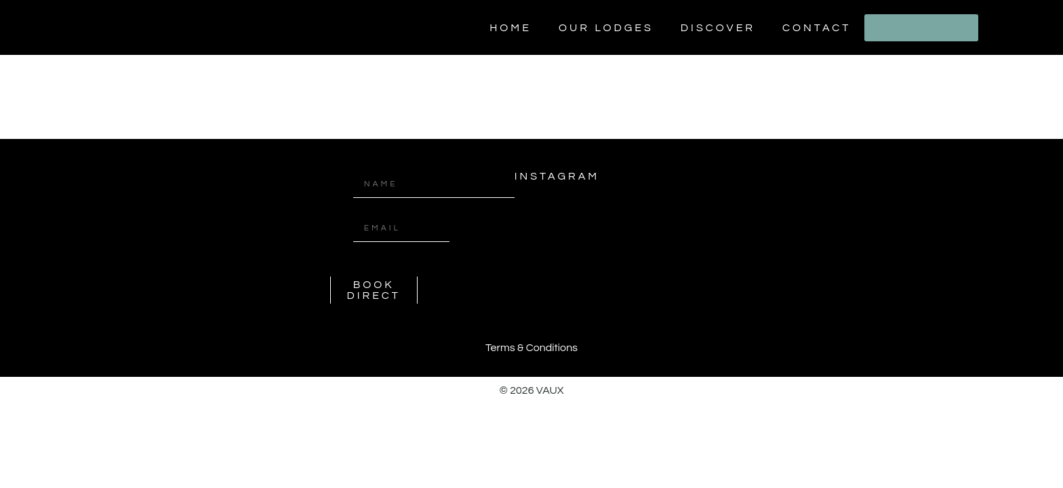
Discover (718, 27)
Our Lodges (606, 27)
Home (510, 27)
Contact (816, 27)
